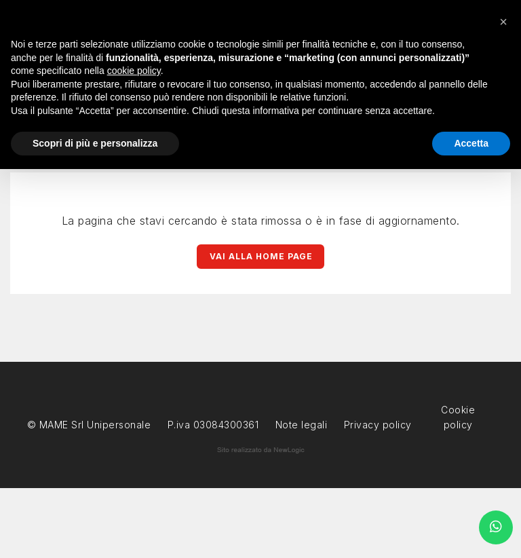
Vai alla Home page (261, 256)
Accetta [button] (471, 143)
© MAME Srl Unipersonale (89, 424)
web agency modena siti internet (261, 450)
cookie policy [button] (134, 70)
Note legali (301, 424)
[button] (503, 22)
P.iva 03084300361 (213, 424)
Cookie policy (458, 408)
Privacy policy (378, 423)
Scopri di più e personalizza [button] (95, 143)
